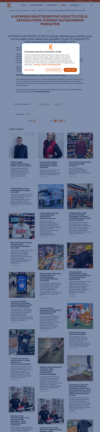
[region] (51, 58)
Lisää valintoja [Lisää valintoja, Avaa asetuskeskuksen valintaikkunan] (29, 70)
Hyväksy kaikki (70, 70)
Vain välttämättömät (53, 70)
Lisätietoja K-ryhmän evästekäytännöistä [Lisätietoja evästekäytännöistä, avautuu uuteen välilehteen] (47, 64)
